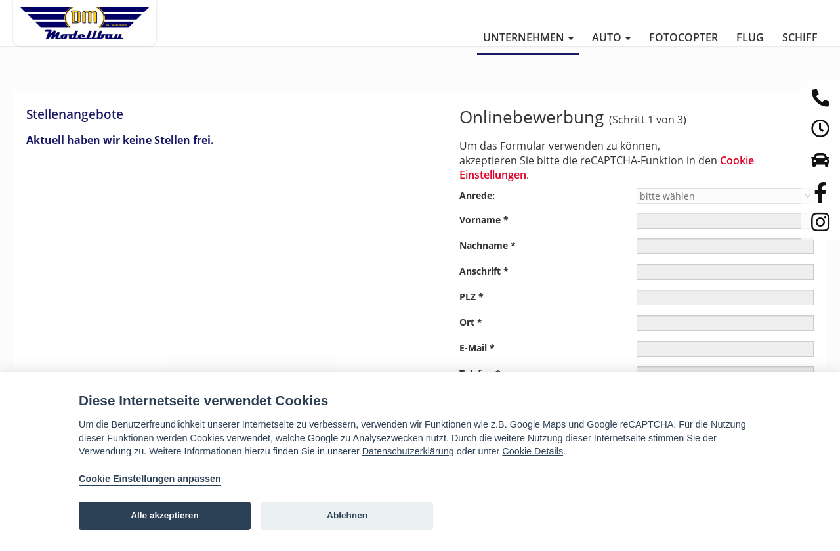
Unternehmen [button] (528, 37)
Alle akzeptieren (165, 515)
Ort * (470, 322)
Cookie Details (532, 451)
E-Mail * (477, 348)
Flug (750, 37)
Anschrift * (484, 271)
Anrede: (477, 195)
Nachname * (487, 245)
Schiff (800, 37)
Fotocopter (683, 37)
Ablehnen (347, 515)
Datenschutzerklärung (408, 451)
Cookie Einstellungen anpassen (150, 479)
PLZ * (471, 296)
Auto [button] (611, 37)
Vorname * (484, 219)
